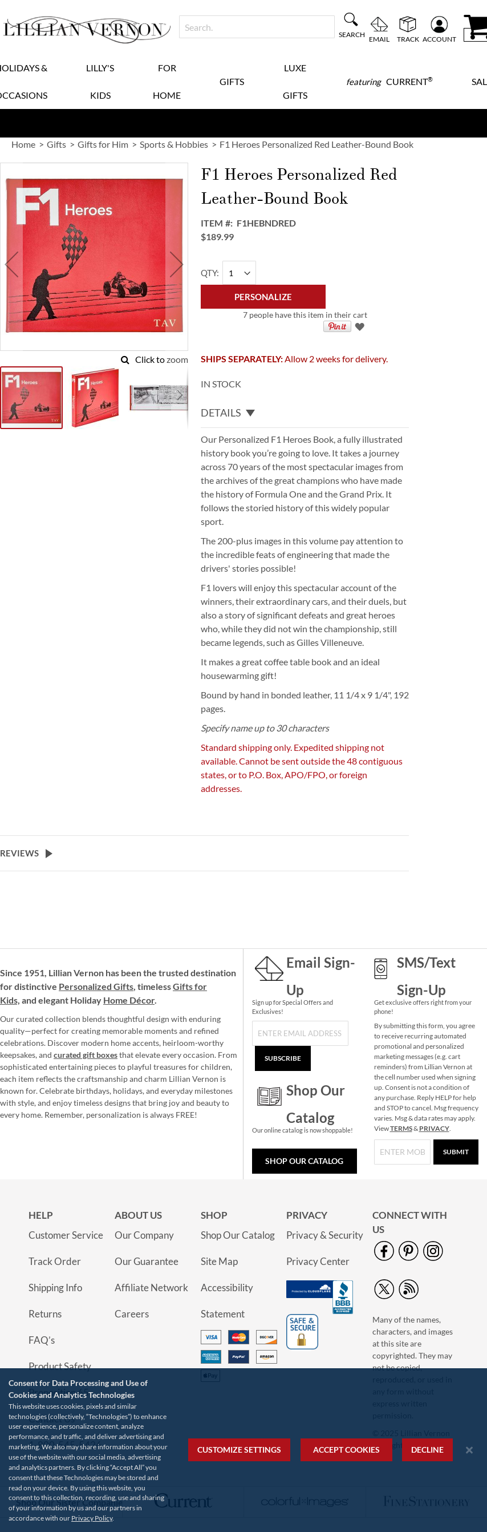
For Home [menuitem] (167, 81)
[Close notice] (469, 1450)
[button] (11, 264)
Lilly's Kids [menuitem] (100, 81)
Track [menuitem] (408, 39)
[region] (243, 1450)
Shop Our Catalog (304, 1161)
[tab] (305, 413)
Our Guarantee (146, 1261)
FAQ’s (42, 1340)
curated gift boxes (85, 1055)
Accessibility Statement (227, 1301)
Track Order (55, 1261)
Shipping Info (55, 1287)
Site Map (219, 1261)
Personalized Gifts (96, 986)
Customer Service (66, 1235)
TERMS (401, 1128)
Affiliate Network (151, 1287)
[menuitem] (389, 81)
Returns (45, 1314)
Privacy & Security (324, 1235)
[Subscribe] (283, 1058)
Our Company (144, 1235)
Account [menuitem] (439, 39)
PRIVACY (434, 1128)
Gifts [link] (56, 144)
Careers (132, 1314)
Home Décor (129, 1000)
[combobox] (257, 26)
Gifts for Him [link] (103, 144)
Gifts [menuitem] (232, 81)
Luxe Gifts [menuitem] (295, 81)
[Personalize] (263, 297)
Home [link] (23, 144)
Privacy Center (318, 1261)
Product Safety (60, 1366)
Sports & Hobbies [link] (174, 144)
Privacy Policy (91, 1518)
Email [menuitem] (379, 39)
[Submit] (455, 1152)
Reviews (19, 853)
